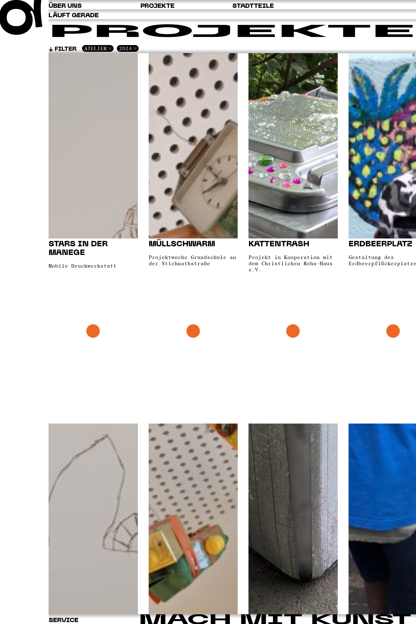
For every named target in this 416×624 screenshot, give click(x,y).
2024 (125, 48)
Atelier (95, 48)
